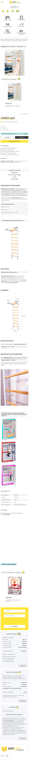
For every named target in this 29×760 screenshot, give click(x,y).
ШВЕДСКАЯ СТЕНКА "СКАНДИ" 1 (13, 106)
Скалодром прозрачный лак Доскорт (10, 154)
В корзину (21, 137)
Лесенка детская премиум (8, 149)
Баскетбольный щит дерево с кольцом (10, 151)
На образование (10, 133)
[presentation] (14, 621)
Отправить (14, 626)
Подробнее (23, 665)
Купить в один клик (14, 141)
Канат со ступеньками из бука (8, 153)
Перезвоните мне (14, 7)
